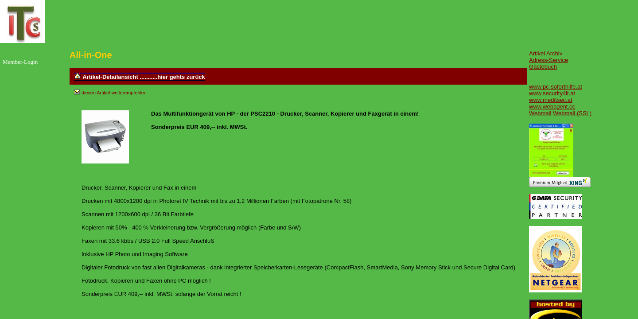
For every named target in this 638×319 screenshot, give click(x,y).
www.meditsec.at (550, 100)
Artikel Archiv (545, 53)
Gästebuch (543, 66)
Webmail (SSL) (572, 113)
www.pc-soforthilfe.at (555, 86)
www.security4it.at (552, 93)
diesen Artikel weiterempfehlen (114, 92)
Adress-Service (548, 60)
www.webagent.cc (552, 106)
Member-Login (20, 61)
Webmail (540, 113)
